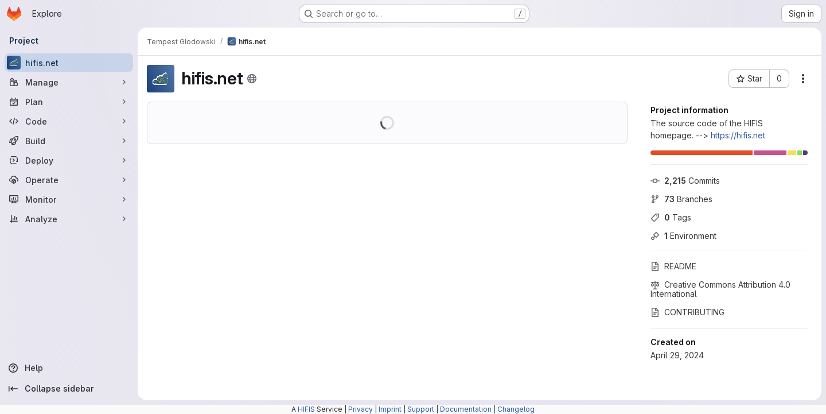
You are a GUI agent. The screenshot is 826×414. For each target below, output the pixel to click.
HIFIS (306, 409)
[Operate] (69, 180)
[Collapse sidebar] (69, 389)
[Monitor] (69, 199)
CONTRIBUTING (687, 312)
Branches (681, 199)
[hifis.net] (69, 62)
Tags (670, 217)
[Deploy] (69, 160)
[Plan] (69, 101)
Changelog (516, 409)
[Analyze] (69, 219)
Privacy (360, 409)
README (673, 266)
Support (420, 409)
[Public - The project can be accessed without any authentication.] (251, 78)
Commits (685, 180)
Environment (683, 236)
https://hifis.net (738, 135)
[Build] (69, 140)
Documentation (466, 409)
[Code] (69, 121)
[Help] (69, 368)
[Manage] (69, 82)
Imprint (390, 409)
